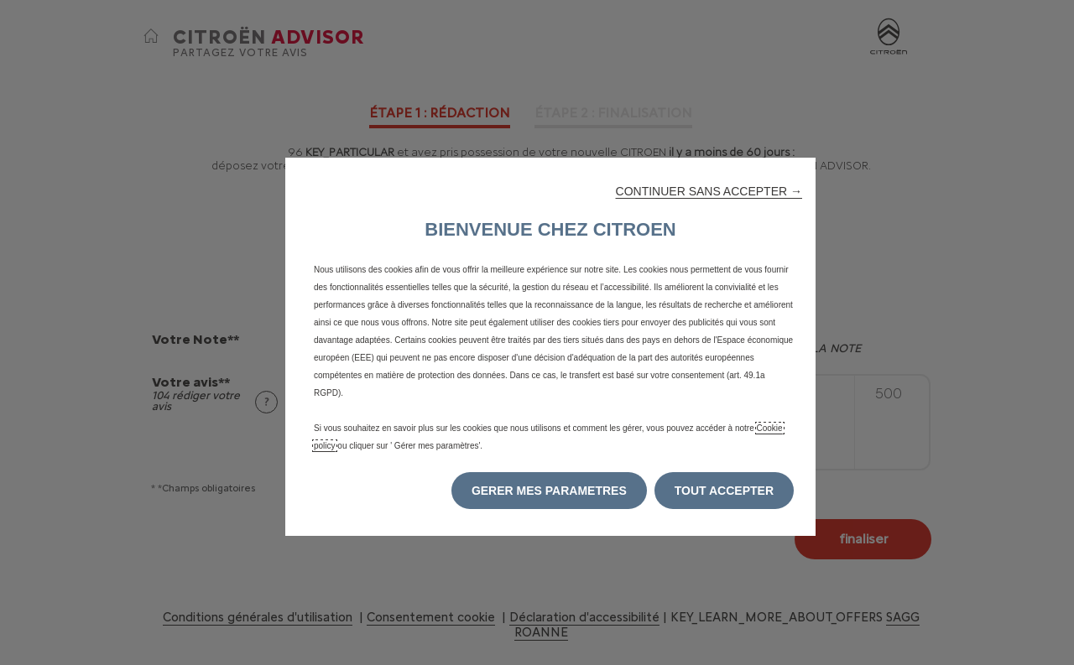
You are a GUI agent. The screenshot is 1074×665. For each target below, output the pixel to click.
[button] (709, 191)
